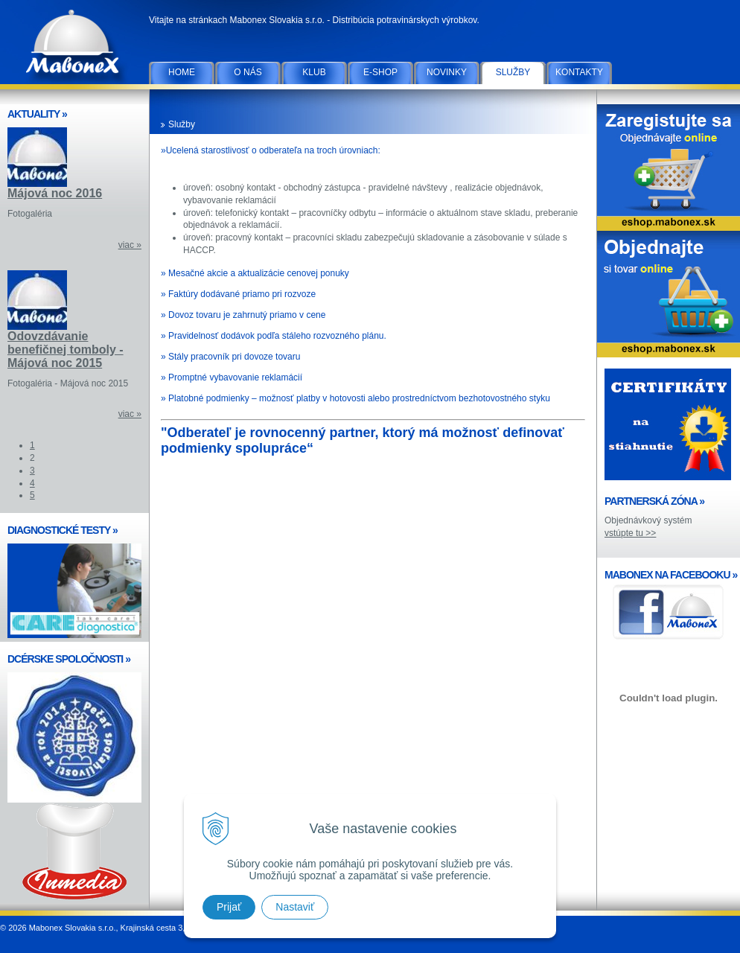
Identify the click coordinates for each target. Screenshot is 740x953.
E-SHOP (380, 72)
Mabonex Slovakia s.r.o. (74, 44)
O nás (247, 72)
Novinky (447, 72)
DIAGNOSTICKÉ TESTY (62, 530)
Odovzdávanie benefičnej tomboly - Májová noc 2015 (65, 349)
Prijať (229, 907)
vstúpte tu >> (630, 533)
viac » (129, 245)
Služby (513, 72)
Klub (313, 72)
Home (181, 72)
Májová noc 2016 (54, 193)
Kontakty (579, 72)
